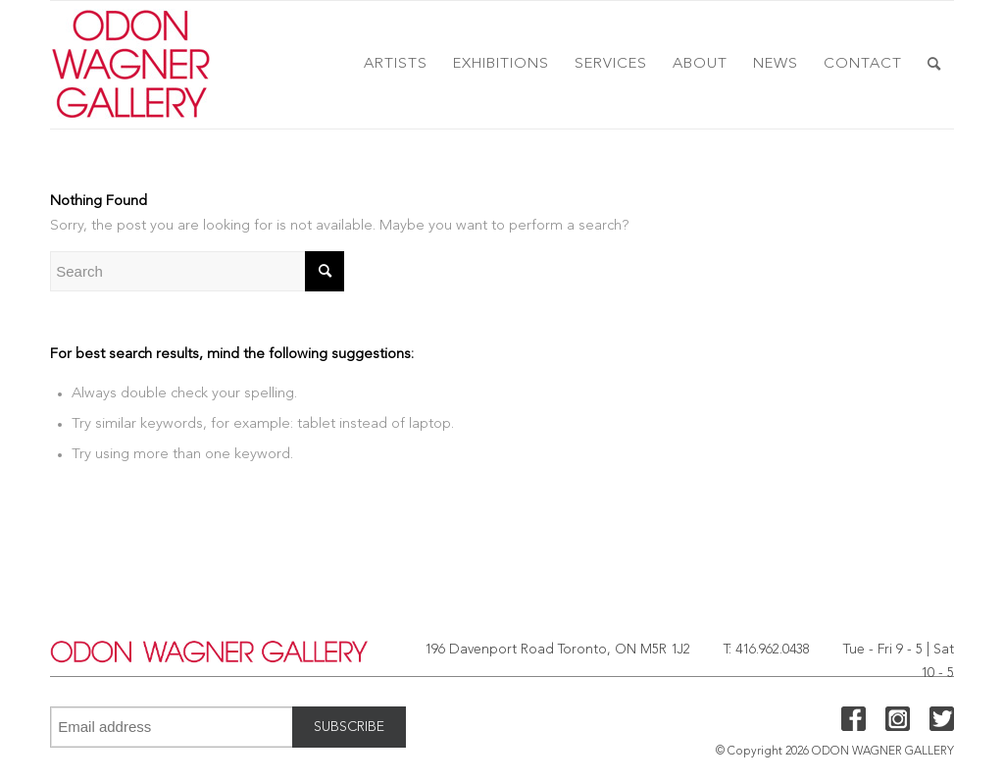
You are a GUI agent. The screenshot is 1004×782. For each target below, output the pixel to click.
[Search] (934, 65)
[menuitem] (395, 65)
